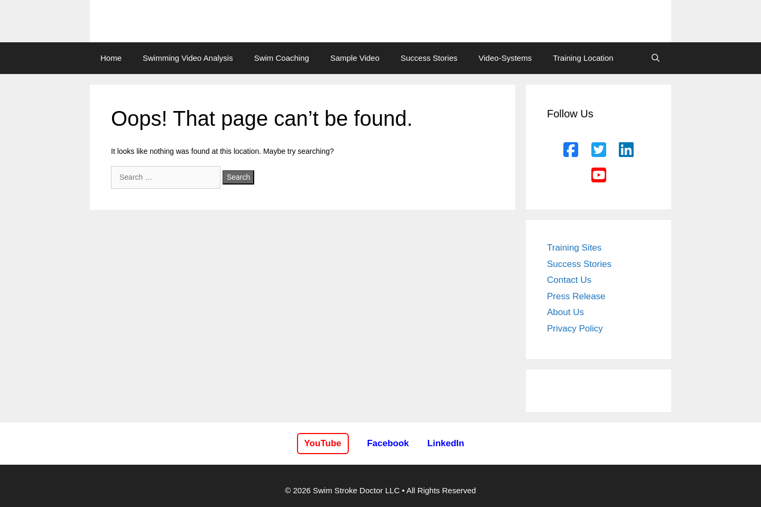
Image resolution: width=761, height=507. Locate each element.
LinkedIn (446, 443)
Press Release (576, 296)
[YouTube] (598, 175)
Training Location (583, 57)
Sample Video (354, 57)
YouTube (322, 443)
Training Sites (574, 248)
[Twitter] (598, 150)
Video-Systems (505, 57)
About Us (565, 312)
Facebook (388, 443)
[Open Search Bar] (655, 58)
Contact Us (569, 280)
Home (111, 57)
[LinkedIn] (626, 150)
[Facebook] (570, 150)
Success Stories (429, 57)
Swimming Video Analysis (188, 57)
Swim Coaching (281, 57)
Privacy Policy (575, 329)
